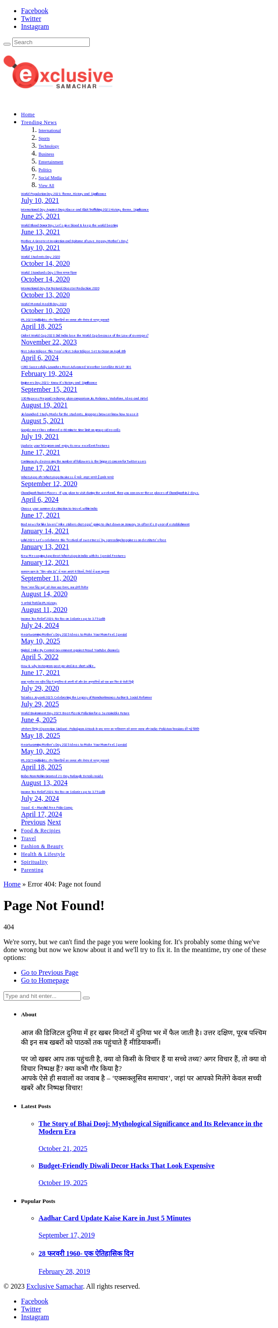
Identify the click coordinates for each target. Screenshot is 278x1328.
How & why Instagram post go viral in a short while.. (58, 666)
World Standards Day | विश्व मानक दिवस (49, 273)
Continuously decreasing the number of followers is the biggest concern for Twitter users (83, 461)
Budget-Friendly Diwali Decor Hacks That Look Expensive (127, 1165)
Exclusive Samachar (54, 1286)
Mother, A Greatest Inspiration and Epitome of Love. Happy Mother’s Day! (74, 241)
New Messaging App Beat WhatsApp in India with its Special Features (73, 556)
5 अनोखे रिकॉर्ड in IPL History (39, 603)
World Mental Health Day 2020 (44, 304)
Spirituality (34, 862)
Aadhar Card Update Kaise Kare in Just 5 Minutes (115, 1218)
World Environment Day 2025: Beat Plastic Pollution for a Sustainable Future (75, 713)
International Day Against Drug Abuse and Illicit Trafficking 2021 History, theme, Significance (85, 210)
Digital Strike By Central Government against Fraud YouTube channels (70, 650)
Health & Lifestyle (43, 854)
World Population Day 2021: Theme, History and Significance (63, 194)
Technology (49, 146)
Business (46, 154)
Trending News (39, 122)
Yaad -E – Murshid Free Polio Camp (47, 808)
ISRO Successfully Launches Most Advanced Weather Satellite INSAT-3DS (76, 367)
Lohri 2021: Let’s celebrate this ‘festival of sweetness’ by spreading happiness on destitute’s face (93, 540)
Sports (44, 138)
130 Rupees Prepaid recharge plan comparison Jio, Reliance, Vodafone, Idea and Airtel (84, 398)
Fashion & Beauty (42, 846)
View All (46, 185)
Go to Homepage (45, 980)
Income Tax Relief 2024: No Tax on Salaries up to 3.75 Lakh (63, 619)
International (50, 130)
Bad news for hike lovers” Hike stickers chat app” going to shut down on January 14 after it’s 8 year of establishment (105, 524)
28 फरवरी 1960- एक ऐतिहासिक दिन (86, 1253)
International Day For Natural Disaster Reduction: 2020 (60, 288)
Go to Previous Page (49, 972)
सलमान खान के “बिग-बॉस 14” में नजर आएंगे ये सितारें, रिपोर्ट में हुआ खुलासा (65, 572)
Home (28, 114)
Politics (45, 169)
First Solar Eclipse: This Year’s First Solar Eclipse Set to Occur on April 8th (73, 351)
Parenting (32, 870)
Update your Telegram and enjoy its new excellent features (65, 446)
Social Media (50, 177)
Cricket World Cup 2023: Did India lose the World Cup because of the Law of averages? (84, 335)
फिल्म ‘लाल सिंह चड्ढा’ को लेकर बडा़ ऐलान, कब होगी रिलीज (54, 587)
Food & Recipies (40, 830)
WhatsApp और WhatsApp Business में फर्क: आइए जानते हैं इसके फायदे (67, 477)
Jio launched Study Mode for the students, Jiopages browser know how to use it (79, 414)
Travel (28, 838)
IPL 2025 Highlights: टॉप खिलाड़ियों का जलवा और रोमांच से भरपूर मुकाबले (65, 320)
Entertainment (51, 162)
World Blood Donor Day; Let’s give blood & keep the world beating (69, 225)
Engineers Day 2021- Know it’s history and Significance (59, 383)
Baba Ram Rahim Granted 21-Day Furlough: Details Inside (62, 776)
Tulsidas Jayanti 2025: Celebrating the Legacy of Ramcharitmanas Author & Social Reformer (86, 697)
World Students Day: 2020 (40, 257)
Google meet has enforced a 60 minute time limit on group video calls (70, 430)
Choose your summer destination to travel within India (59, 509)
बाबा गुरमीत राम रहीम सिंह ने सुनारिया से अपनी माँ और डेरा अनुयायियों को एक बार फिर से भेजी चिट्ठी (77, 682)
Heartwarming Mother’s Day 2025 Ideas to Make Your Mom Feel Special (74, 634)
